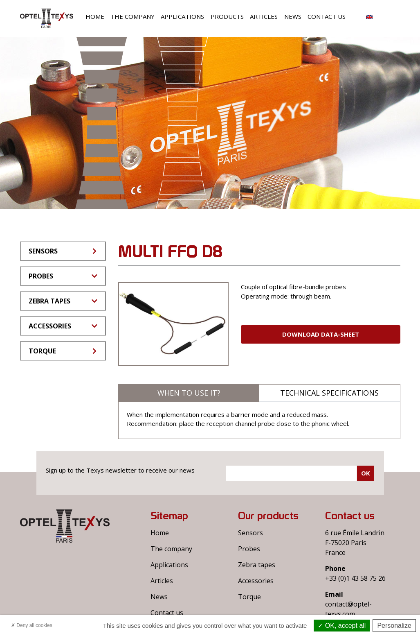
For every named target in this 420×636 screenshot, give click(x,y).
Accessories (63, 325)
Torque (63, 350)
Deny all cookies (31, 625)
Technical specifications (329, 393)
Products (227, 16)
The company (132, 16)
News (292, 16)
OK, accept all (342, 625)
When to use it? (188, 393)
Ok (365, 473)
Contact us (327, 16)
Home (94, 16)
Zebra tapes (63, 301)
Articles (264, 16)
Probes (63, 276)
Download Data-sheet (320, 334)
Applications (182, 16)
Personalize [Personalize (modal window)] (394, 625)
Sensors (63, 251)
